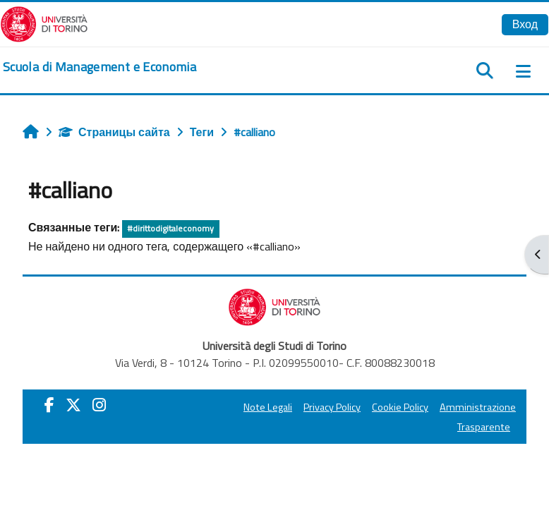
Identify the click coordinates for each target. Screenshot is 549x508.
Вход (525, 24)
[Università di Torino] (44, 22)
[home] (99, 67)
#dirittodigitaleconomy (170, 228)
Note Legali (267, 407)
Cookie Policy (400, 407)
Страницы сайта (114, 131)
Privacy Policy (332, 407)
